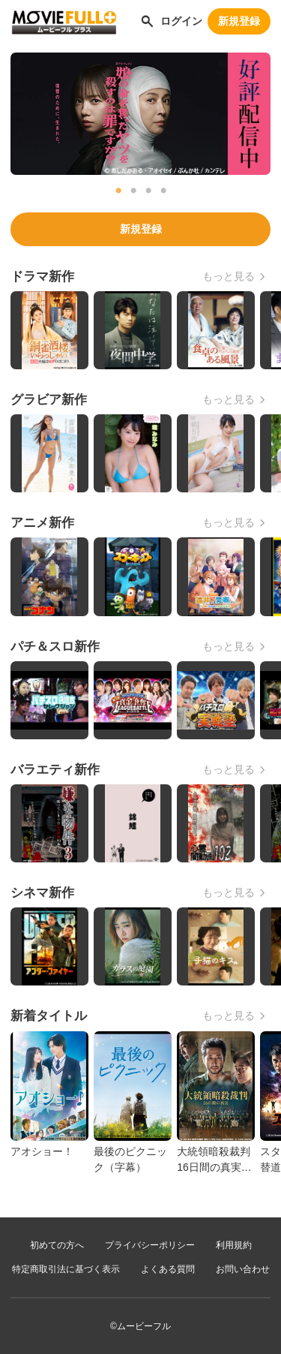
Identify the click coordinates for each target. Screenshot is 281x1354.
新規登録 (239, 21)
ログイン (181, 21)
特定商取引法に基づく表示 (66, 1269)
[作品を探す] (147, 21)
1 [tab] (118, 190)
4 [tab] (163, 190)
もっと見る (228, 276)
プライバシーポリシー (150, 1245)
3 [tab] (148, 190)
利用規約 (234, 1245)
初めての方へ (57, 1245)
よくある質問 (168, 1269)
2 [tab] (133, 190)
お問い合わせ (243, 1269)
